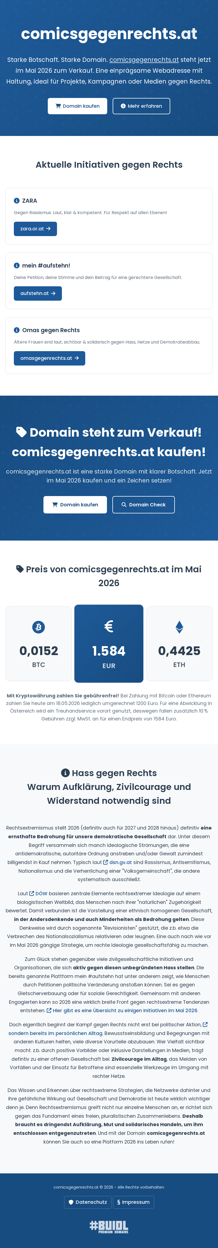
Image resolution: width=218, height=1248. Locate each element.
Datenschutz (88, 1202)
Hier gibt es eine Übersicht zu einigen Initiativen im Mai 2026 (122, 1010)
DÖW (38, 893)
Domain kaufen (77, 106)
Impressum (134, 1202)
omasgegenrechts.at (49, 358)
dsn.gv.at (117, 862)
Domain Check (144, 504)
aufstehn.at (37, 293)
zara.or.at (35, 228)
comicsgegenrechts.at (144, 59)
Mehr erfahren (141, 106)
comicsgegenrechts (109, 34)
